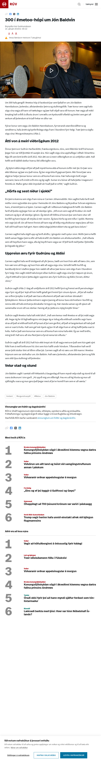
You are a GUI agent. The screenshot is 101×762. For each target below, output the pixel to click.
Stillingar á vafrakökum (18, 755)
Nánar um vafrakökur (19, 747)
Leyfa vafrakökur (73, 755)
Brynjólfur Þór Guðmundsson (18, 26)
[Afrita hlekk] (6, 14)
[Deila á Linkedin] (18, 14)
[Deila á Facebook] (10, 14)
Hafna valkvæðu (46, 755)
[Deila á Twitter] (14, 14)
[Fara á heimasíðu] (11, 4)
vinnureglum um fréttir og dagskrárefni (56, 417)
